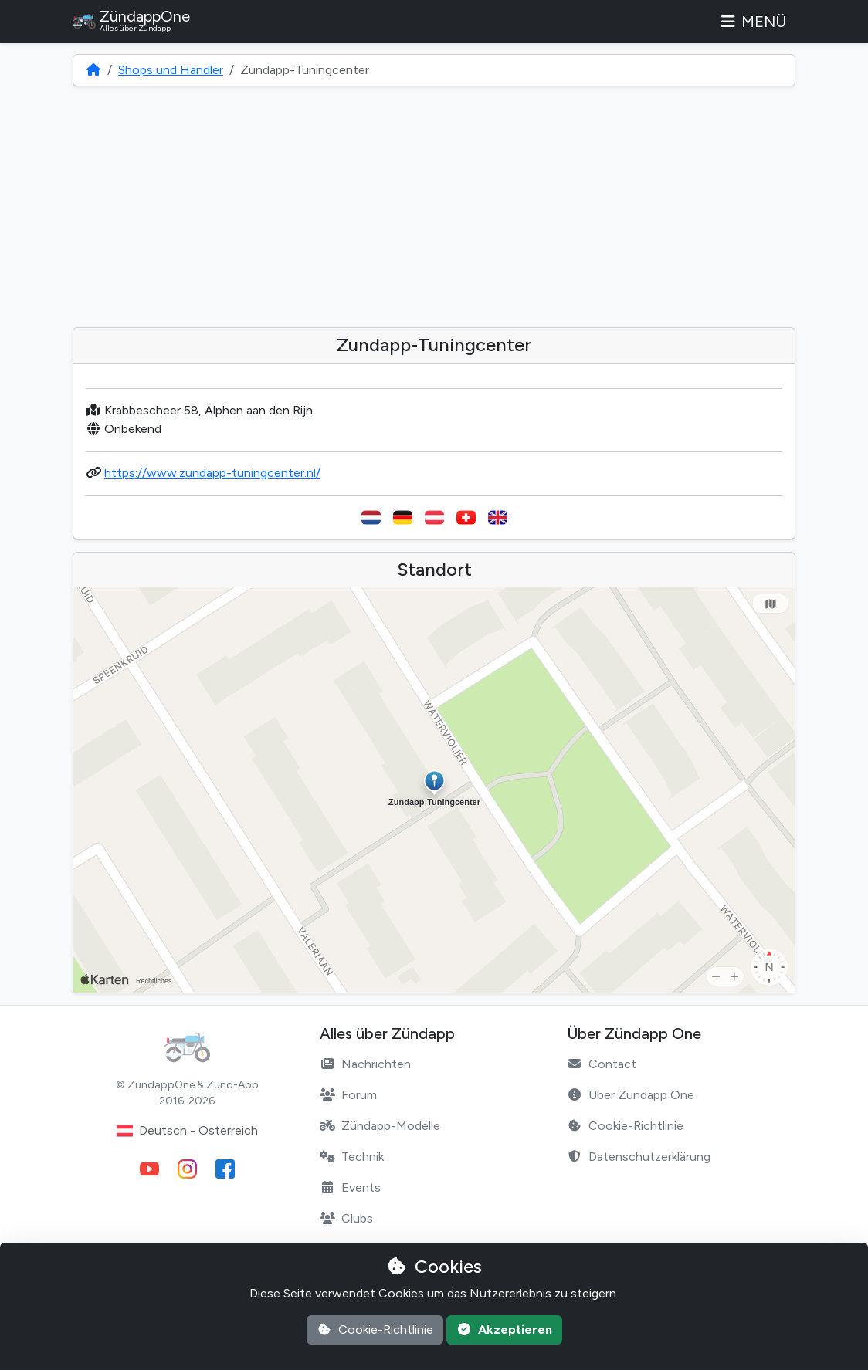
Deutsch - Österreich (187, 1130)
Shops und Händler (170, 70)
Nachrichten (365, 1064)
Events (350, 1187)
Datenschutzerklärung (638, 1156)
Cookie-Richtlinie (625, 1125)
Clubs (346, 1218)
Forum (348, 1095)
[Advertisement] (434, 207)
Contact (601, 1064)
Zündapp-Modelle (380, 1125)
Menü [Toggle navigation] (752, 21)
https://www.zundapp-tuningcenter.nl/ (212, 472)
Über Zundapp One (630, 1095)
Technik (352, 1156)
